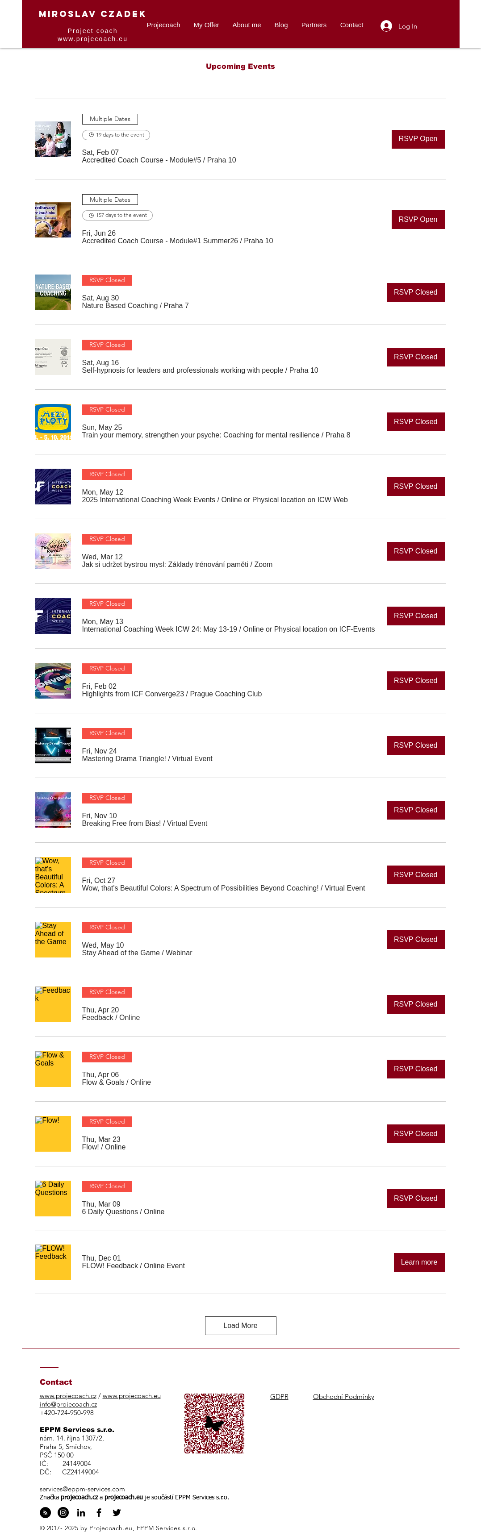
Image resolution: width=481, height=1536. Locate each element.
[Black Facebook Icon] (99, 1512)
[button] (141, 160)
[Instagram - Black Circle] (63, 1512)
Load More (240, 1325)
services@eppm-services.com (82, 1489)
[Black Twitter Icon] (116, 1512)
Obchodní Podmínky (343, 1396)
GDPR (279, 1396)
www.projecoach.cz (68, 1395)
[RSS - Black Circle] (45, 1512)
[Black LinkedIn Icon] (81, 1512)
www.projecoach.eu (93, 38)
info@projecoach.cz (68, 1404)
